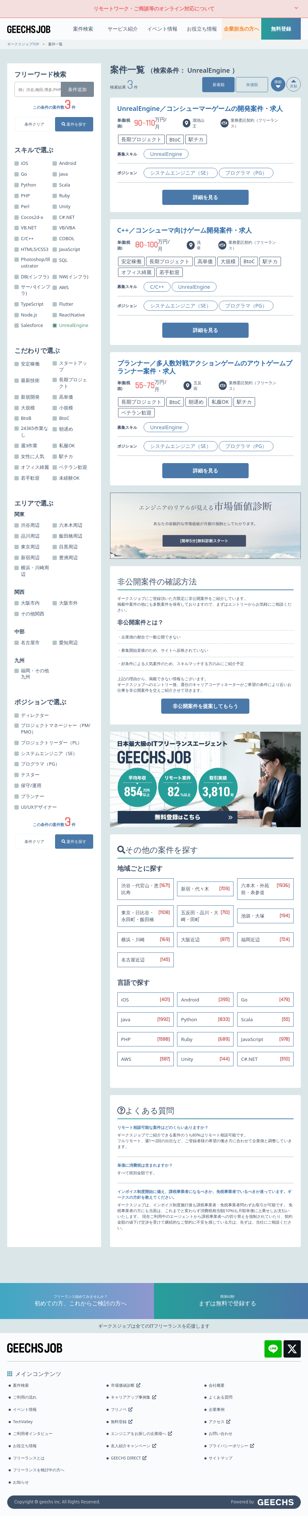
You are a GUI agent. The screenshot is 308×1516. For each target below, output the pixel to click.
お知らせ (21, 1482)
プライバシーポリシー (231, 1445)
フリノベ (121, 1409)
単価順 (252, 84)
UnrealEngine (166, 154)
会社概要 (217, 1385)
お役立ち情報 (202, 28)
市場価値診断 (125, 1385)
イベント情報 (162, 28)
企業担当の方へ (241, 28)
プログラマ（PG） (246, 172)
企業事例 (217, 1409)
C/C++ (157, 286)
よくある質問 (220, 1397)
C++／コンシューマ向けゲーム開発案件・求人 (184, 230)
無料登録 (281, 28)
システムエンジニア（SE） (180, 172)
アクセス (219, 1421)
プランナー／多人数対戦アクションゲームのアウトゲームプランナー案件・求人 (204, 367)
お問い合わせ (220, 1433)
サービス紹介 (123, 28)
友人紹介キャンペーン (133, 1445)
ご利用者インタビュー (33, 1433)
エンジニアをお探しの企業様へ (141, 1433)
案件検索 (83, 28)
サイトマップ (220, 1458)
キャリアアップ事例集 (133, 1397)
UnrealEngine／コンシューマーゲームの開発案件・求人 (200, 108)
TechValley (22, 1421)
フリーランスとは (29, 1458)
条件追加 (77, 89)
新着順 (219, 84)
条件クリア (34, 124)
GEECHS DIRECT (128, 1458)
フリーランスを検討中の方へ (38, 1469)
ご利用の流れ (25, 1397)
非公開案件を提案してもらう (205, 706)
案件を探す (74, 124)
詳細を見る (205, 197)
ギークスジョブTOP (23, 44)
